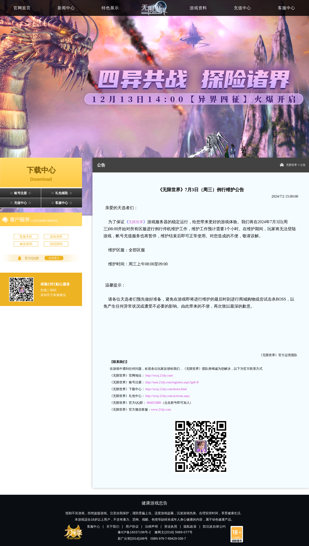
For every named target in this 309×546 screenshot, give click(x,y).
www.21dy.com (161, 409)
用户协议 (132, 526)
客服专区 (26, 236)
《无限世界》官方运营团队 (278, 355)
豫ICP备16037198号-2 (134, 532)
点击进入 (53, 258)
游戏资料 (56, 236)
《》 (136, 222)
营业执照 (170, 526)
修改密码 (26, 244)
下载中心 (41, 174)
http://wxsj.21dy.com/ (159, 375)
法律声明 (151, 526)
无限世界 (291, 164)
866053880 (154, 402)
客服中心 (61, 203)
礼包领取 (61, 193)
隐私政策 (190, 526)
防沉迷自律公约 (214, 526)
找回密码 (56, 244)
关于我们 (113, 526)
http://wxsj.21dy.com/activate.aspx (167, 396)
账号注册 (20, 193)
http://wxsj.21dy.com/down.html (166, 389)
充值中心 (20, 203)
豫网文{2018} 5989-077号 (173, 532)
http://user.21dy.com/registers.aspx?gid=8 (172, 382)
